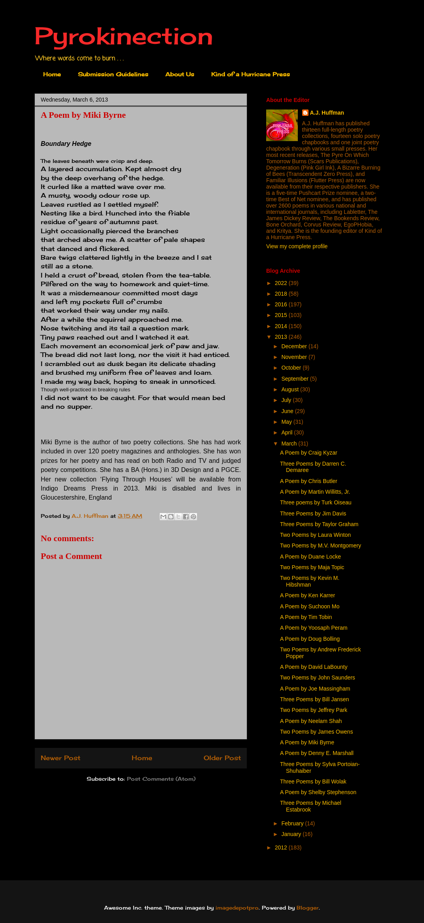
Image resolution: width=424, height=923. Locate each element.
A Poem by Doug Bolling (310, 639)
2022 (282, 283)
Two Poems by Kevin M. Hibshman (309, 581)
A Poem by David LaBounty (313, 667)
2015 (282, 315)
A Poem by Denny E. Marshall (317, 753)
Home (52, 74)
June (288, 411)
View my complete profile (296, 246)
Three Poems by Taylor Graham (319, 524)
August (290, 389)
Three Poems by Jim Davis (313, 513)
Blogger (308, 907)
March (289, 443)
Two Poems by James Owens (316, 732)
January (292, 834)
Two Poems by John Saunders (317, 677)
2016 (282, 304)
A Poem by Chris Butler (308, 481)
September (295, 379)
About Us (179, 74)
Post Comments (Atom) (161, 779)
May (287, 422)
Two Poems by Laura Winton (315, 535)
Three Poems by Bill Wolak (313, 781)
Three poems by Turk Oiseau (316, 502)
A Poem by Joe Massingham (315, 688)
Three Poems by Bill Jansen (314, 699)
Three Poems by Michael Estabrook (310, 806)
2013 (282, 337)
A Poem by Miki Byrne (307, 742)
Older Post (222, 758)
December (294, 346)
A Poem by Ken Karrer (307, 595)
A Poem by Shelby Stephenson (318, 792)
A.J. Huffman (327, 112)
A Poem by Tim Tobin (306, 617)
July (287, 400)
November (294, 357)
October (292, 367)
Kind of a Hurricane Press (250, 74)
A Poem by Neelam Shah (311, 721)
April (287, 432)
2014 (282, 326)
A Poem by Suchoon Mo (309, 606)
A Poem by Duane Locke (310, 556)
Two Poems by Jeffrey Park (313, 710)
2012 (282, 847)
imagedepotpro (237, 907)
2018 (282, 294)
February (293, 823)
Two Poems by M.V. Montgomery (320, 545)
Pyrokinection (123, 35)
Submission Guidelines (113, 74)
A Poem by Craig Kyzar (308, 452)
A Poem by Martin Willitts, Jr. (315, 492)
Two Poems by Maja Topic (312, 567)
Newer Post (60, 758)
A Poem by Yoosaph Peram (313, 628)
